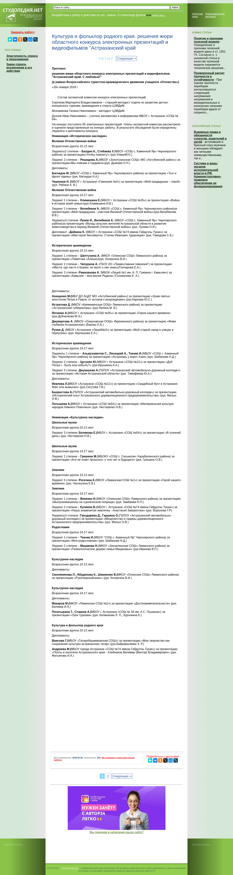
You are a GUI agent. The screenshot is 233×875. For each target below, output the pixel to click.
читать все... (158, 15)
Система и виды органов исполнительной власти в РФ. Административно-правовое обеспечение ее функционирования (208, 175)
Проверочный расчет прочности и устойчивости (209, 76)
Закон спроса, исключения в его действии (19, 67)
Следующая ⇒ (126, 58)
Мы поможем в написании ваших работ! (117, 832)
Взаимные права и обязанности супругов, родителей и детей (210, 136)
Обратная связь (197, 15)
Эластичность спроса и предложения (22, 57)
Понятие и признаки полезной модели (208, 40)
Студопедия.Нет (69, 868)
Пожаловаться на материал (214, 15)
